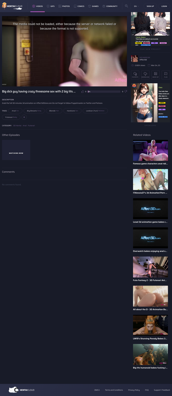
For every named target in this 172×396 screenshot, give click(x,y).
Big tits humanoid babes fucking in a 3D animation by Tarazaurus (150, 367)
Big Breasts (34, 110)
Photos (64, 6)
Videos (37, 6)
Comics (79, 6)
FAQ (147, 389)
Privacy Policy (134, 389)
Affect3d (143, 59)
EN (135, 6)
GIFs (51, 6)
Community (110, 6)
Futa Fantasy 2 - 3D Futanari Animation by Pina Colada (150, 280)
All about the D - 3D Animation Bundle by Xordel (150, 309)
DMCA (97, 389)
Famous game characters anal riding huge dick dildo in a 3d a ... (150, 163)
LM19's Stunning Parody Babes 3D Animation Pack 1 (150, 338)
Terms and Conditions (114, 389)
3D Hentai (17, 125)
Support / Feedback (162, 389)
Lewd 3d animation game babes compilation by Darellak (150, 222)
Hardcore (72, 110)
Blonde (54, 110)
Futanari (11, 117)
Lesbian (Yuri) (95, 110)
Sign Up (150, 6)
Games (93, 6)
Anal (15, 110)
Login (164, 6)
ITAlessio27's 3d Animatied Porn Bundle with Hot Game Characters (150, 192)
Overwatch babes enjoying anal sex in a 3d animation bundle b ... (150, 251)
